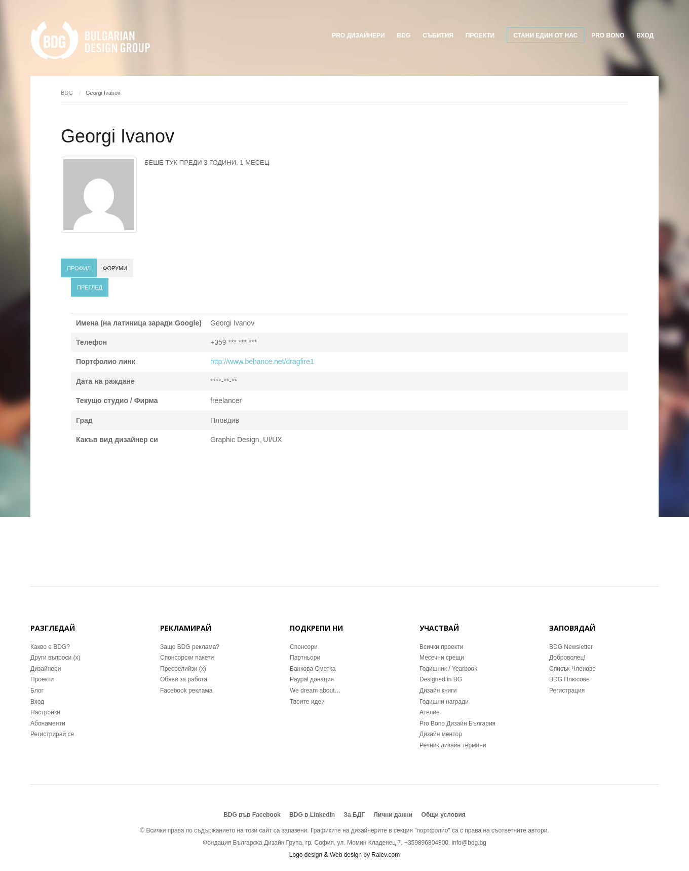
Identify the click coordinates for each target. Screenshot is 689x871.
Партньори (305, 657)
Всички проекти (441, 646)
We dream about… (315, 690)
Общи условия (444, 814)
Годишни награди (444, 701)
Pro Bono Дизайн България (457, 723)
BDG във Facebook (252, 814)
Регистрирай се (52, 734)
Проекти (42, 679)
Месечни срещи (441, 657)
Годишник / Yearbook (448, 668)
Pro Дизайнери (358, 35)
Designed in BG (440, 679)
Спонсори (304, 646)
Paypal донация (312, 679)
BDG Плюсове (569, 679)
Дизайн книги (437, 690)
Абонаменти (47, 723)
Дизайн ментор (440, 734)
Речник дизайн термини (452, 745)
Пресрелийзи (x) (183, 668)
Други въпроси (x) (55, 657)
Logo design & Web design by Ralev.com (344, 854)
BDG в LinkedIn (312, 814)
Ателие (429, 712)
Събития (438, 35)
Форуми (115, 268)
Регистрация (567, 690)
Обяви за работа (183, 679)
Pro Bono (607, 35)
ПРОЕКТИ (480, 35)
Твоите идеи (307, 701)
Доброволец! (567, 657)
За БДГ (354, 814)
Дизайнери (45, 668)
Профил (79, 268)
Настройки (45, 712)
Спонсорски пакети (187, 657)
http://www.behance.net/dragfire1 (262, 361)
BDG (404, 35)
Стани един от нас (545, 35)
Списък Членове (572, 668)
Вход (645, 35)
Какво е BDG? (50, 646)
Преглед (89, 287)
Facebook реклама (186, 690)
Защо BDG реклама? (189, 646)
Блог (37, 690)
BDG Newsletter (571, 646)
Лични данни (392, 814)
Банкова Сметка (312, 668)
